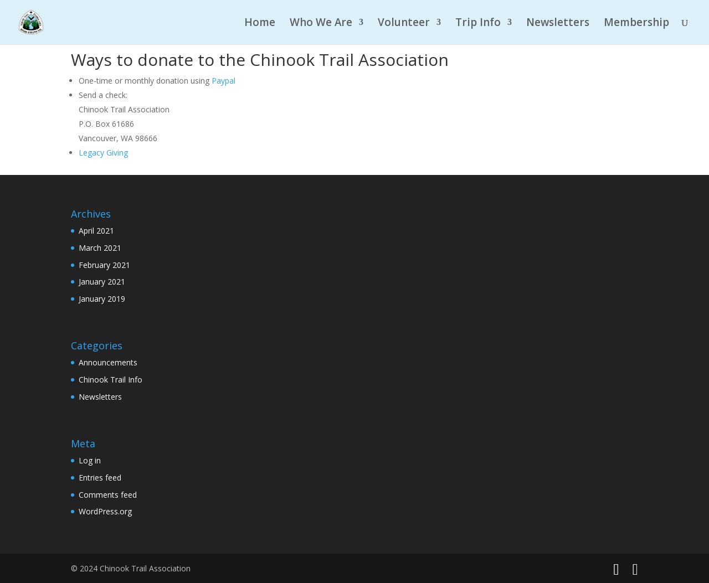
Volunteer (404, 23)
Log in (90, 460)
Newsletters (557, 23)
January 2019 (102, 298)
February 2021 (104, 265)
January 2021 (102, 281)
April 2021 (96, 230)
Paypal (223, 80)
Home (259, 23)
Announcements (108, 362)
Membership (636, 23)
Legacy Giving (103, 152)
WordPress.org (105, 511)
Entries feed (100, 477)
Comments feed (108, 494)
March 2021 (100, 248)
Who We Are (321, 23)
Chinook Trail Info (110, 379)
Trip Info (478, 23)
